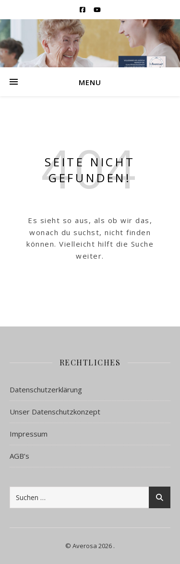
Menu (90, 82)
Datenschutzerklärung (46, 389)
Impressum (29, 434)
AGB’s (19, 456)
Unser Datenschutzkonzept (55, 411)
